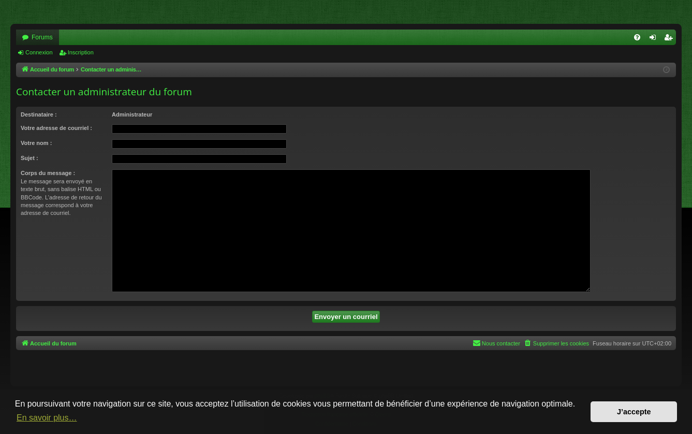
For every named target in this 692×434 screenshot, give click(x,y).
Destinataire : (39, 114)
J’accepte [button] (634, 412)
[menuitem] (637, 37)
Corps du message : (48, 173)
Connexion (39, 52)
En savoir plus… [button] (47, 417)
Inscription (81, 52)
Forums (42, 37)
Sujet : (29, 158)
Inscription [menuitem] (670, 39)
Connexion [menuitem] (655, 39)
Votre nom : (36, 143)
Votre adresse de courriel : (56, 128)
